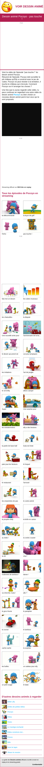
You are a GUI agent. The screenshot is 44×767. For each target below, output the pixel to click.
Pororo (7, 737)
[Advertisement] (22, 46)
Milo (6, 742)
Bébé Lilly (8, 702)
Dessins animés (15, 760)
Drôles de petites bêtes (13, 707)
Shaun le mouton (11, 752)
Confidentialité (37, 764)
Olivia (7, 717)
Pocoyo (16, 95)
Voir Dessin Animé (29, 6)
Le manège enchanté (12, 727)
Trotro (7, 722)
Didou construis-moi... (13, 732)
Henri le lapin (9, 747)
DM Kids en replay (24, 187)
